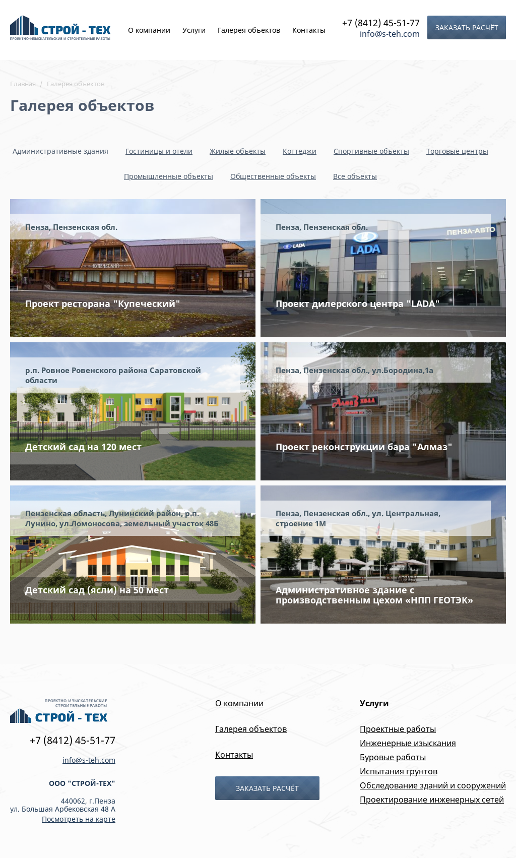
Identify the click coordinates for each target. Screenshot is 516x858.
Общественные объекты (273, 176)
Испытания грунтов (398, 771)
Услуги (194, 30)
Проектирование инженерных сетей (432, 799)
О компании (149, 30)
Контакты (309, 30)
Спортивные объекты (371, 151)
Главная (23, 83)
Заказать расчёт (466, 27)
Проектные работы (398, 728)
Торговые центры (457, 151)
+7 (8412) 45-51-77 (381, 23)
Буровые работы (393, 757)
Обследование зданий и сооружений (433, 785)
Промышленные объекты (168, 176)
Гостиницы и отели (158, 151)
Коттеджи (299, 151)
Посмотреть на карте (78, 819)
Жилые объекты (238, 151)
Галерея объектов (249, 30)
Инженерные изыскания (408, 743)
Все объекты (355, 176)
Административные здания (60, 151)
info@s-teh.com (390, 33)
